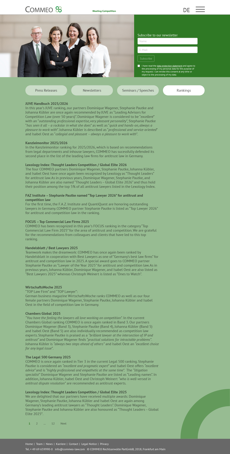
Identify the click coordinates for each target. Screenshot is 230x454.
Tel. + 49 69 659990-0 (39, 449)
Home (29, 444)
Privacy (104, 444)
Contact (73, 444)
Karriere (61, 444)
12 (53, 423)
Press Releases (46, 90)
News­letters (92, 90)
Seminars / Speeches (138, 90)
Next (63, 423)
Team (39, 444)
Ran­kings (184, 90)
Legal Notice (89, 444)
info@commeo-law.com (70, 449)
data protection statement (169, 65)
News (49, 444)
